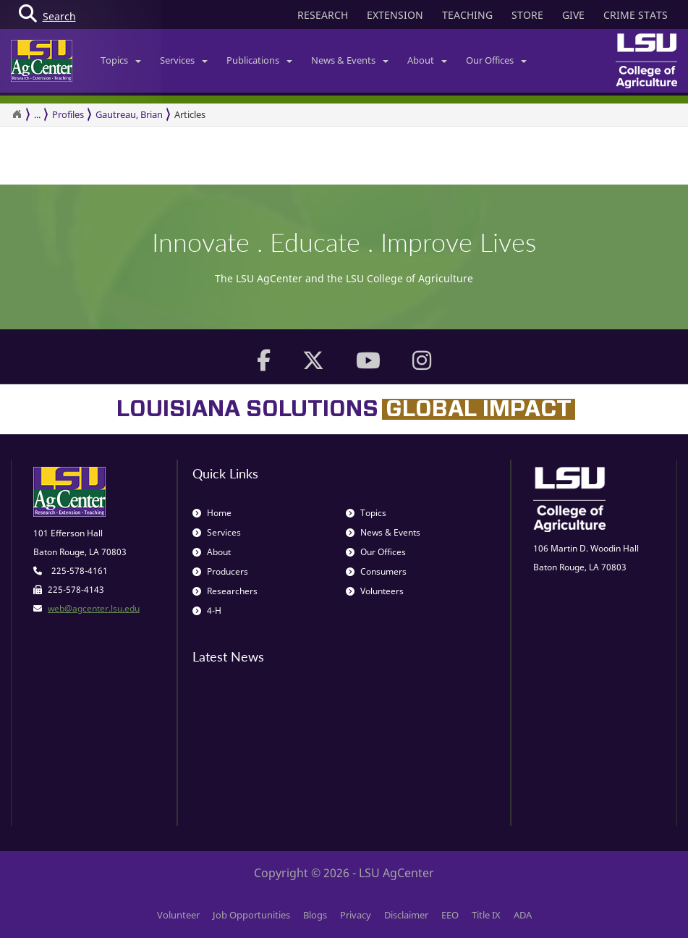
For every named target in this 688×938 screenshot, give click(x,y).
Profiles (68, 114)
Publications (259, 60)
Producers (220, 571)
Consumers (376, 571)
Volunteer (178, 914)
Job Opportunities (251, 914)
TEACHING (467, 15)
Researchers (225, 591)
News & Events (349, 60)
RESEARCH (322, 15)
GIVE (573, 15)
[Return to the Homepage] (16, 114)
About (427, 60)
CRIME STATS (635, 15)
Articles (189, 114)
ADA (523, 914)
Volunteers (375, 591)
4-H (206, 610)
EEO (450, 914)
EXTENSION (395, 15)
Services (184, 60)
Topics (121, 60)
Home (212, 513)
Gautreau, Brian (129, 114)
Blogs (315, 914)
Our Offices (496, 60)
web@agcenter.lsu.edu (94, 608)
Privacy (355, 914)
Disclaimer (406, 914)
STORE (527, 15)
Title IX (486, 914)
